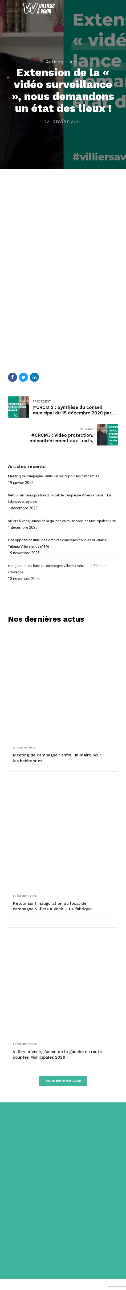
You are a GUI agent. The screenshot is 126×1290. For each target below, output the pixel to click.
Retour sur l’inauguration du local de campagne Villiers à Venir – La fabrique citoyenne (61, 499)
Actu (75, 61)
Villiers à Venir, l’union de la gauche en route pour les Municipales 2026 (62, 525)
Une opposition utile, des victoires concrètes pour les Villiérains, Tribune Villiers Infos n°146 (60, 551)
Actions (54, 61)
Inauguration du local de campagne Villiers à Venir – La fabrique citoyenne (61, 577)
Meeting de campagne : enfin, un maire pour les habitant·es (57, 476)
